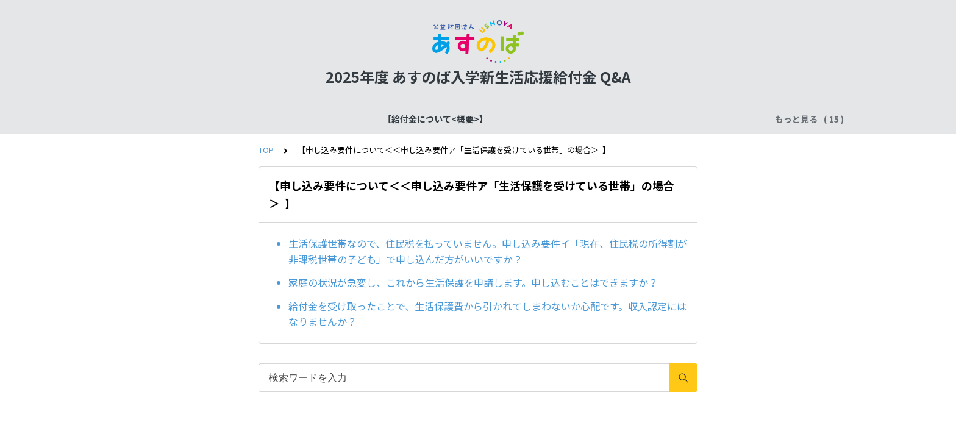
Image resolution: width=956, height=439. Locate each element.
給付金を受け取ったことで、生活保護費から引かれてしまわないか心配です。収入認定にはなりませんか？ (487, 314)
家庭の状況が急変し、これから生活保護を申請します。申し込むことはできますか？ (473, 282)
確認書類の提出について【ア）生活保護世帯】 (663, 119)
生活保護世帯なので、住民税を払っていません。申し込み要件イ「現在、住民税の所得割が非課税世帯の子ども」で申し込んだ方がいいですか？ (487, 251)
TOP (266, 149)
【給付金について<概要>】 (169, 119)
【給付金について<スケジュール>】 (308, 119)
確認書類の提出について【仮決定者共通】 (475, 119)
